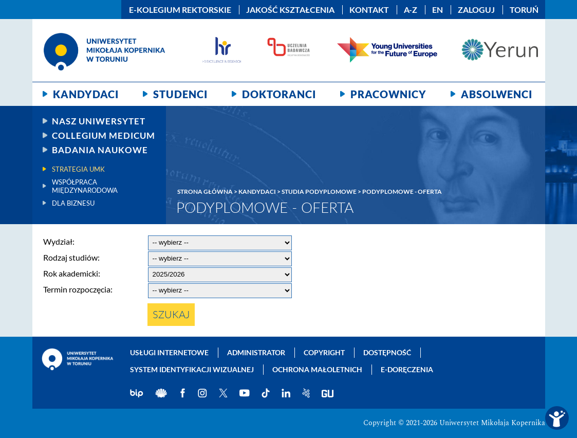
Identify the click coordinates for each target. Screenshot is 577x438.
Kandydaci (86, 94)
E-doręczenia (407, 369)
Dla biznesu (73, 203)
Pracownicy (388, 94)
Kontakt (369, 9)
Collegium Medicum (103, 135)
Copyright (324, 352)
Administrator (256, 352)
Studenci (180, 94)
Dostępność (387, 352)
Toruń (524, 9)
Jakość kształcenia (290, 9)
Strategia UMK (78, 169)
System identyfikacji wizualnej (192, 369)
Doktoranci (279, 94)
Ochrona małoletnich (317, 369)
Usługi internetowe (169, 352)
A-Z (410, 9)
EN (437, 9)
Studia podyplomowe (319, 191)
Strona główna (205, 191)
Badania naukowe (100, 150)
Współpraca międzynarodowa (85, 186)
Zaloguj (476, 9)
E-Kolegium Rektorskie (180, 9)
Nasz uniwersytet (98, 121)
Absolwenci (496, 94)
